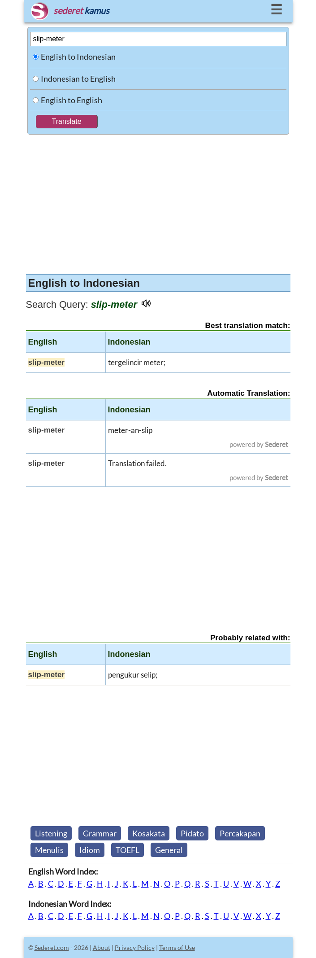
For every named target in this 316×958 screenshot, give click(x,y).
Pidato (192, 833)
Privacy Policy (135, 947)
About (101, 947)
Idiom (89, 850)
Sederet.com (52, 947)
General (169, 850)
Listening (51, 833)
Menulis (49, 850)
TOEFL (127, 850)
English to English (71, 100)
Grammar (100, 833)
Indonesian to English (78, 78)
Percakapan (240, 833)
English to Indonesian (78, 56)
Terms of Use (177, 947)
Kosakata (148, 833)
